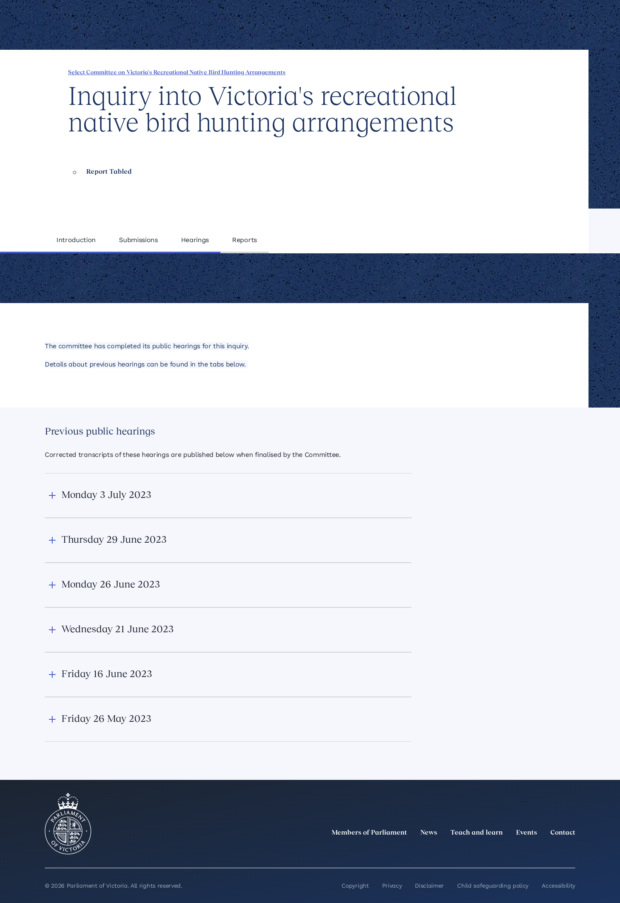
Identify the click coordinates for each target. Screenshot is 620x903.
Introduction (76, 240)
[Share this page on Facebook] (471, 71)
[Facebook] (534, 851)
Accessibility (558, 885)
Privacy (392, 885)
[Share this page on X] (499, 71)
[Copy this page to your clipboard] (528, 71)
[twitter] (479, 851)
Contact (562, 833)
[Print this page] (542, 71)
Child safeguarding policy (492, 885)
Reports (244, 240)
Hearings (195, 240)
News (428, 833)
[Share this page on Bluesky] (513, 71)
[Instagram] (515, 851)
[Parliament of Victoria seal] (68, 823)
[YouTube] (552, 851)
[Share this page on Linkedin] (485, 71)
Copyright (354, 885)
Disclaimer (429, 885)
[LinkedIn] (497, 851)
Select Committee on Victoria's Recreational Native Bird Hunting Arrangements (177, 72)
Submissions (138, 240)
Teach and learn (476, 833)
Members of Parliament (369, 833)
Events (526, 833)
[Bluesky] (570, 851)
